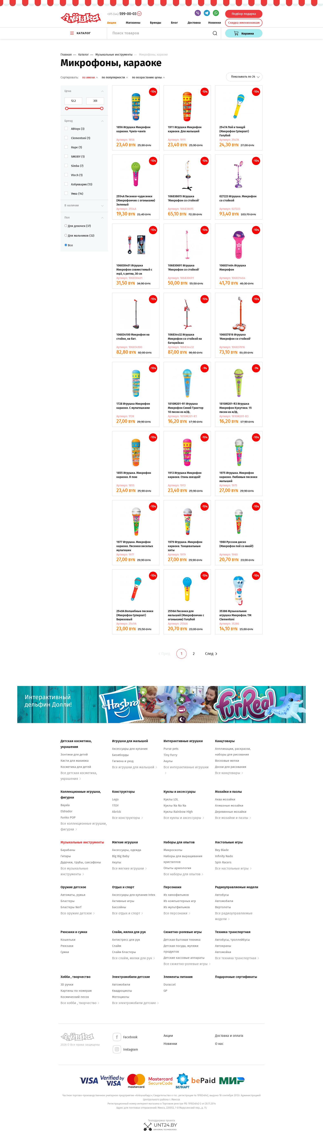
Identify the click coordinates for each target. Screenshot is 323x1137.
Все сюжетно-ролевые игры (187, 964)
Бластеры (68, 901)
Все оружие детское (78, 913)
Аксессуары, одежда (126, 850)
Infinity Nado (224, 856)
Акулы (168, 761)
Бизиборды (120, 755)
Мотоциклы (120, 997)
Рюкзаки (67, 946)
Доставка (194, 22)
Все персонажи (177, 913)
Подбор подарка (244, 14)
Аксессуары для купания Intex (133, 895)
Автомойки (223, 952)
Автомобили (224, 901)
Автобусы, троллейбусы (232, 940)
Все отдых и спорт (127, 913)
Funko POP (68, 817)
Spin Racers (223, 862)
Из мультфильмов (177, 907)
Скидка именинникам (244, 22)
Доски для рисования (230, 767)
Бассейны (119, 907)
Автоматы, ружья (73, 895)
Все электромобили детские (135, 1003)
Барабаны (68, 850)
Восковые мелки (227, 761)
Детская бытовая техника (182, 940)
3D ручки (67, 984)
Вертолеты (223, 907)
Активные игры (123, 901)
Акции (111, 22)
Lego (115, 799)
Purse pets (171, 749)
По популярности (115, 77)
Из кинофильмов (176, 895)
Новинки (214, 22)
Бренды (155, 22)
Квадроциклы (122, 991)
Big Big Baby (120, 856)
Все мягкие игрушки (129, 868)
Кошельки (68, 940)
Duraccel (170, 984)
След (211, 653)
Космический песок (75, 997)
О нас (219, 1044)
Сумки (65, 952)
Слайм (116, 946)
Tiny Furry (170, 755)
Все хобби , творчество (80, 1003)
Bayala (65, 805)
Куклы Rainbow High (178, 812)
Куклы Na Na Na (175, 805)
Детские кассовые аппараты (184, 958)
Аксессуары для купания (129, 749)
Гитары (66, 856)
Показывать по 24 (245, 76)
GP (165, 991)
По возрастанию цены (148, 77)
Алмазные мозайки (229, 805)
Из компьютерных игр (180, 901)
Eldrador (67, 811)
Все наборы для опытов (183, 874)
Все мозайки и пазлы (233, 818)
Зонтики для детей (74, 754)
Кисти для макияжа (75, 761)
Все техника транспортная (237, 958)
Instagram (125, 1049)
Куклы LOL (171, 799)
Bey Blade (222, 850)
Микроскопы (173, 850)
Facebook (124, 1037)
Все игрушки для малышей (134, 767)
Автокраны (223, 946)
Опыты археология (177, 868)
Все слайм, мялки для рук (133, 958)
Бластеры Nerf (71, 907)
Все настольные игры (233, 868)
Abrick (116, 812)
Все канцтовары (229, 773)
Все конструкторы (127, 818)
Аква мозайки (225, 799)
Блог (174, 22)
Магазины (133, 22)
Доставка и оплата (229, 1036)
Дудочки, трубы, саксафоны (81, 862)
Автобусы (222, 895)
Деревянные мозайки (230, 812)
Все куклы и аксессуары (184, 818)
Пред (164, 653)
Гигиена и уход (122, 761)
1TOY (115, 805)
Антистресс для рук (126, 940)
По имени (90, 77)
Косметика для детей (76, 767)
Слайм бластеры (124, 952)
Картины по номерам (76, 991)
